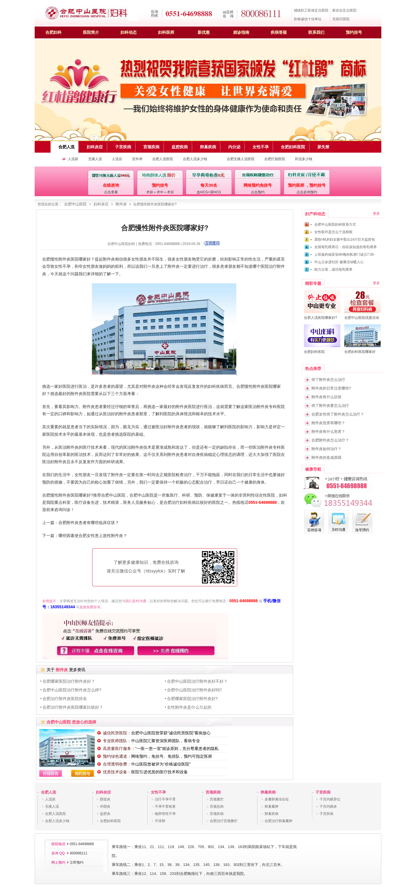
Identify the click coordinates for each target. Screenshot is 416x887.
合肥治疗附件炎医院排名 (64, 698)
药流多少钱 (303, 159)
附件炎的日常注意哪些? (331, 388)
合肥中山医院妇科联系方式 (335, 224)
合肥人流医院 (162, 159)
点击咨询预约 (306, 192)
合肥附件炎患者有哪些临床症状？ (88, 522)
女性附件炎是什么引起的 (189, 707)
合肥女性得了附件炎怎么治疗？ (337, 414)
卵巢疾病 (268, 792)
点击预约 (258, 192)
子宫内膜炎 (328, 806)
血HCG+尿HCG (209, 192)
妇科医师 (166, 32)
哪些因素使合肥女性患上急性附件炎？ (92, 535)
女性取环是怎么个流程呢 (333, 232)
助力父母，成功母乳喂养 (333, 269)
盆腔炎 (105, 814)
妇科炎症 (101, 204)
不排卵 (160, 821)
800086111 (78, 853)
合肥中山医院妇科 (121, 244)
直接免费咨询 (89, 607)
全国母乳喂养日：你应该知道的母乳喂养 (345, 247)
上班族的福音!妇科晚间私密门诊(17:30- (344, 254)
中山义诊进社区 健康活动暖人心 (339, 262)
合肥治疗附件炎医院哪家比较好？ (72, 707)
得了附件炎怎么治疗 (328, 379)
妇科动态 (128, 32)
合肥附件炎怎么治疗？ (330, 440)
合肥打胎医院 (274, 159)
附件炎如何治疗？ (326, 449)
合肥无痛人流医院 (241, 159)
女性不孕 (158, 792)
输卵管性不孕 (165, 814)
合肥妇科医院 (110, 821)
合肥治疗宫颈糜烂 (223, 821)
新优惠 (204, 32)
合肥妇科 (53, 32)
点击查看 (111, 192)
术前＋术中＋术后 (160, 192)
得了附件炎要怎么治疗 (330, 405)
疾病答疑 (279, 32)
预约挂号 (354, 32)
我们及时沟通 (135, 601)
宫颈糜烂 (217, 799)
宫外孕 (137, 159)
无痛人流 (95, 159)
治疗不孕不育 (165, 799)
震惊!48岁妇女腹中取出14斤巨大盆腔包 (344, 239)
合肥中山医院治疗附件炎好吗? (194, 690)
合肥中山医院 (75, 204)
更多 (376, 214)
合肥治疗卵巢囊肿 (278, 821)
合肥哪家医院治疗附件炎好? (192, 698)
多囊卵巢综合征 (277, 799)
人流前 (73, 159)
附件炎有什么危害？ (328, 431)
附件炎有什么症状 (326, 397)
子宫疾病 (322, 792)
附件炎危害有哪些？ (328, 423)
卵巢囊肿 (271, 806)
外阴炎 (105, 806)
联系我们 (316, 32)
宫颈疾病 (213, 792)
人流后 (117, 159)
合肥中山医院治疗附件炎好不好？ (197, 681)
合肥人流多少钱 (195, 159)
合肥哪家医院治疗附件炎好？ (68, 681)
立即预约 (76, 862)
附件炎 (121, 204)
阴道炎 (105, 799)
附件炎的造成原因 (326, 457)
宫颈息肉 (217, 806)
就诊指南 (241, 32)
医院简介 (91, 32)
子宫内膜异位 (330, 799)
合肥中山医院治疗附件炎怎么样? (71, 690)
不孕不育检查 (165, 806)
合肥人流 (48, 792)
